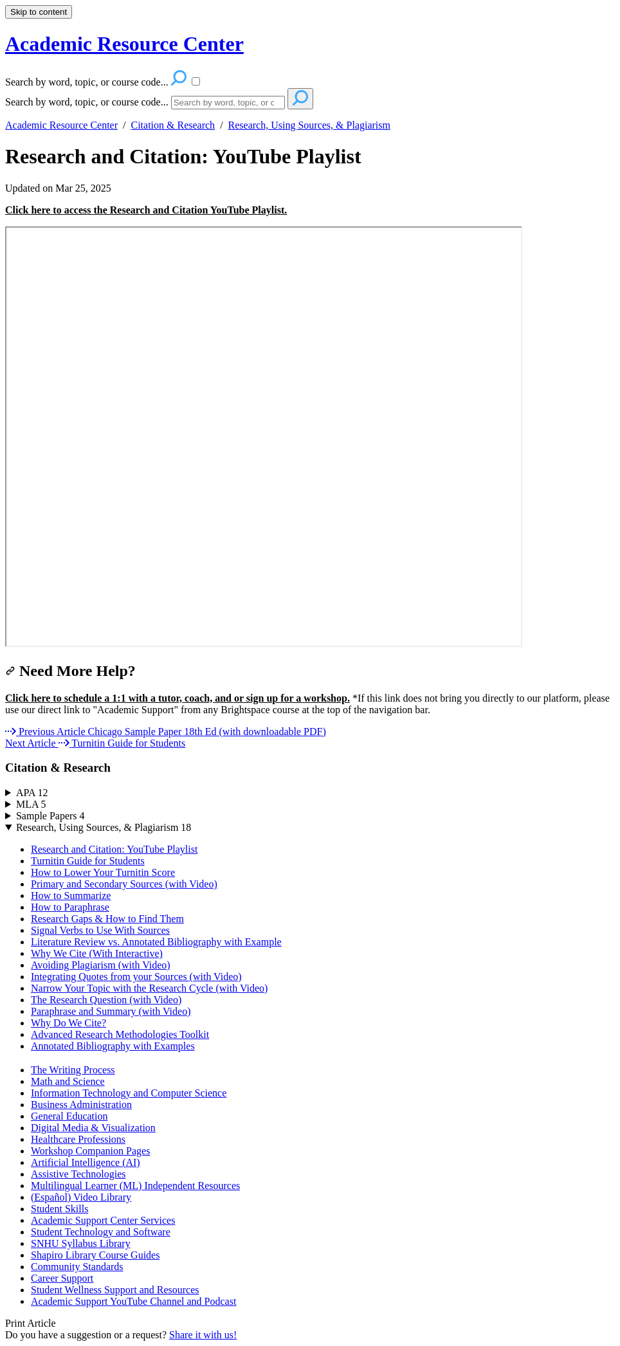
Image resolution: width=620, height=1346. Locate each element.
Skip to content (38, 12)
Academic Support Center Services (103, 1220)
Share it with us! (203, 1334)
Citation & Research (173, 125)
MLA (31, 804)
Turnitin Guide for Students (88, 860)
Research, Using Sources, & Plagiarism (309, 125)
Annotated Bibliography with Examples (113, 1046)
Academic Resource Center (61, 125)
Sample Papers (50, 815)
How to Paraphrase (70, 907)
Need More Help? (70, 670)
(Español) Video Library (81, 1197)
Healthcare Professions (78, 1139)
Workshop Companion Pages (90, 1150)
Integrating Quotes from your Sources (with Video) (136, 976)
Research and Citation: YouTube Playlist (183, 156)
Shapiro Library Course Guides (95, 1255)
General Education (69, 1116)
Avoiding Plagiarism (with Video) (100, 964)
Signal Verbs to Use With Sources (100, 930)
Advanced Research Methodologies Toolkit (120, 1034)
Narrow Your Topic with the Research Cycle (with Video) (149, 988)
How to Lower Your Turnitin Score (103, 872)
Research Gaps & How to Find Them (107, 918)
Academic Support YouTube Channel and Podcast (133, 1301)
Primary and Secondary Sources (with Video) (124, 883)
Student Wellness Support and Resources (115, 1289)
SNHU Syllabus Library (81, 1243)
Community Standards (77, 1266)
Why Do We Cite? (68, 1022)
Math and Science (68, 1081)
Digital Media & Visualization (93, 1127)
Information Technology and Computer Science (128, 1092)
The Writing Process (73, 1069)
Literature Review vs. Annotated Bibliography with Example (156, 941)
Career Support (62, 1278)
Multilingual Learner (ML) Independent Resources (135, 1185)
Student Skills (59, 1208)
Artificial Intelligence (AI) (85, 1162)
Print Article (30, 1323)
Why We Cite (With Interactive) (97, 953)
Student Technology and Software (100, 1231)
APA (32, 792)
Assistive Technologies (78, 1174)
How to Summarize (71, 895)
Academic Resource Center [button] (124, 43)
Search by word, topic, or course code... (87, 101)
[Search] (228, 102)
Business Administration (81, 1104)
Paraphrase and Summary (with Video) (110, 1011)
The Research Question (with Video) (106, 999)
